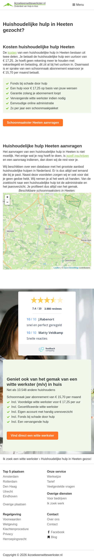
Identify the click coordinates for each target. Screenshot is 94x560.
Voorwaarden (12, 519)
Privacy (8, 534)
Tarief (50, 481)
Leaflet (57, 268)
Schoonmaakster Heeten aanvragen (33, 122)
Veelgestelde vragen (61, 486)
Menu (78, 4)
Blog (53, 537)
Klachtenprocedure (16, 529)
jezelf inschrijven (77, 155)
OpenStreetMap (71, 268)
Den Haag (10, 486)
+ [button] (7, 197)
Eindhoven (10, 496)
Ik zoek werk (55, 503)
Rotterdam (10, 481)
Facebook (57, 532)
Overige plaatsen (14, 504)
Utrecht (8, 491)
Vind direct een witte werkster (32, 435)
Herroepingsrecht (14, 539)
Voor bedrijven (57, 498)
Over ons (53, 519)
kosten (12, 52)
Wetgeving (10, 524)
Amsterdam (11, 476)
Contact (52, 524)
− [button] (7, 202)
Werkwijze (54, 476)
